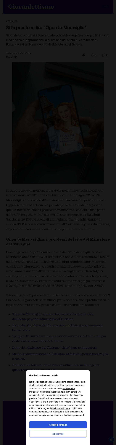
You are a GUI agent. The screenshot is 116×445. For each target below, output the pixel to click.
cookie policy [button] (69, 388)
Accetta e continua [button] (58, 425)
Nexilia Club (58, 434)
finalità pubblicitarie (60, 408)
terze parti (76, 392)
